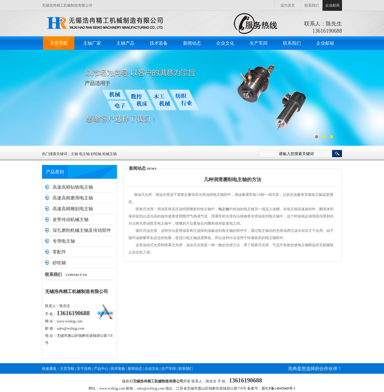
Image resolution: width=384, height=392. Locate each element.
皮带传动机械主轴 (70, 219)
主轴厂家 (92, 43)
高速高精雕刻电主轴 (72, 208)
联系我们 (311, 5)
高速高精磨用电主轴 (72, 198)
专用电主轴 (63, 241)
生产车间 (259, 43)
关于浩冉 (84, 369)
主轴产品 (125, 43)
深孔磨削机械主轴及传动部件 (81, 230)
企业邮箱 (325, 43)
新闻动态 (192, 43)
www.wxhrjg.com (69, 321)
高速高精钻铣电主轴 (72, 187)
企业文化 (225, 43)
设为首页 (287, 5)
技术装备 (159, 43)
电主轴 (223, 209)
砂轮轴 (59, 262)
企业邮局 (332, 5)
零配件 (59, 252)
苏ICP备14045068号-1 (279, 388)
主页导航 (59, 43)
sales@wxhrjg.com (70, 328)
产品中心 (101, 369)
